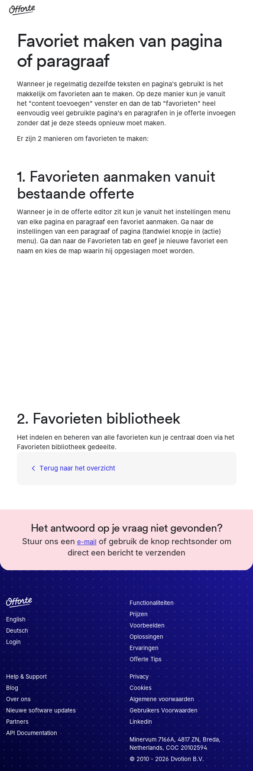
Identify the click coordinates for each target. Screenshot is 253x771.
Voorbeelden (147, 625)
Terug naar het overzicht (72, 468)
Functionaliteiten (152, 602)
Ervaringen (144, 647)
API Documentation (31, 732)
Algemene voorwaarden (162, 699)
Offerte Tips (146, 659)
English (16, 619)
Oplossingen (146, 636)
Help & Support (26, 676)
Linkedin (141, 721)
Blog (12, 687)
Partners (17, 721)
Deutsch (17, 630)
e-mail (87, 542)
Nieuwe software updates (41, 710)
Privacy (139, 676)
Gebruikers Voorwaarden (164, 710)
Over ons (18, 699)
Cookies (141, 687)
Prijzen (139, 614)
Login (13, 641)
